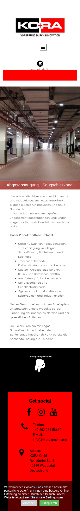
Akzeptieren (49, 503)
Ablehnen (29, 503)
